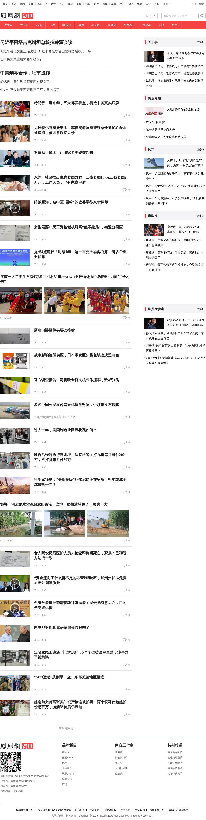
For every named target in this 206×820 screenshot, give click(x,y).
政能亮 (8, 25)
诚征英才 (94, 810)
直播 (31, 3)
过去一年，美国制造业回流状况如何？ (65, 430)
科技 (105, 3)
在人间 (95, 25)
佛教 (139, 3)
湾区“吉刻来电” (155, 122)
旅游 (130, 3)
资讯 (13, 3)
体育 (70, 3)
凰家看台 (129, 25)
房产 (96, 3)
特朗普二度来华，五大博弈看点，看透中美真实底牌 (76, 103)
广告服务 (80, 810)
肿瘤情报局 (121, 757)
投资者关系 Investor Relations (54, 810)
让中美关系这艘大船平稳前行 (21, 59)
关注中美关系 (175, 773)
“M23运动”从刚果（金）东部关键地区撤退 (69, 677)
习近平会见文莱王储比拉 (18, 51)
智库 (174, 25)
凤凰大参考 (68, 773)
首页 (5, 3)
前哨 (161, 25)
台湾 (52, 25)
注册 (194, 3)
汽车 (87, 3)
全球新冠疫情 (175, 757)
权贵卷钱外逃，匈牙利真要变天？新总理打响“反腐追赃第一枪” (186, 325)
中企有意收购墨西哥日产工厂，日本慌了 (29, 89)
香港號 (119, 763)
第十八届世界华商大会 (160, 129)
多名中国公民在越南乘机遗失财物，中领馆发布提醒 (76, 405)
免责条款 (126, 810)
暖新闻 (66, 25)
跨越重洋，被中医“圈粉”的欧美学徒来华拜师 (71, 202)
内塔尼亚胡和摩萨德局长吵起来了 (61, 628)
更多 (165, 4)
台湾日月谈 (121, 768)
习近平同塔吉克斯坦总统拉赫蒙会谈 (36, 42)
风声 (81, 25)
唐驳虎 (112, 25)
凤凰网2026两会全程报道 (183, 109)
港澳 (39, 25)
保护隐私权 (110, 810)
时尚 (79, 3)
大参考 (146, 25)
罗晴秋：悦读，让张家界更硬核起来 (63, 153)
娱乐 (61, 3)
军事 (113, 3)
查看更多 (64, 728)
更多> (200, 42)
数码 (156, 3)
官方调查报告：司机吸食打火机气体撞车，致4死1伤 (76, 380)
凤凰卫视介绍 (156, 810)
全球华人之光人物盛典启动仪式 (166, 136)
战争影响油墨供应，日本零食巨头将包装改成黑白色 (76, 355)
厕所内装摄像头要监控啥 (54, 330)
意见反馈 (140, 810)
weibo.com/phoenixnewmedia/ (32, 776)
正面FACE (67, 757)
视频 (22, 3)
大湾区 (24, 25)
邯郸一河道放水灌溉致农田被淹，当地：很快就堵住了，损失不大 (54, 504)
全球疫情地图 (175, 763)
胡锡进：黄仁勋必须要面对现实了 (25, 81)
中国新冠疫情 (175, 752)
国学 (148, 3)
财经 (53, 3)
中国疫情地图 (175, 768)
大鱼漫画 (67, 768)
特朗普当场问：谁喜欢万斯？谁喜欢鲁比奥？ (175, 66)
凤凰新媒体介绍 (24, 810)
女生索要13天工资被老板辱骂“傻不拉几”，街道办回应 (78, 227)
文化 (122, 3)
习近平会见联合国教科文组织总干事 (64, 51)
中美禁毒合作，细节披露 (25, 72)
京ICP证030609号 (179, 810)
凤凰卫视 (42, 3)
